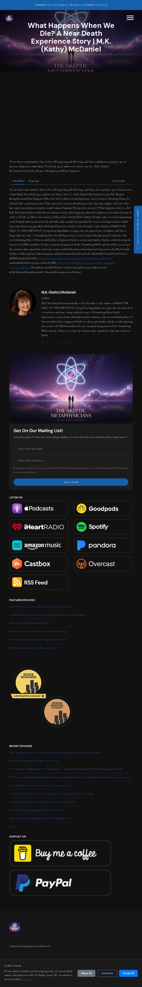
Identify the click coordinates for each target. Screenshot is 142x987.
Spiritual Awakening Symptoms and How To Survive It (36, 810)
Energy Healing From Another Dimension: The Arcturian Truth (40, 785)
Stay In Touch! (71, 482)
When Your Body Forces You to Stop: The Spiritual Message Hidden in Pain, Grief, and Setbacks (55, 752)
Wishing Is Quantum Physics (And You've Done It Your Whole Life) (42, 801)
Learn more (27, 979)
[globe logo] (43, 343)
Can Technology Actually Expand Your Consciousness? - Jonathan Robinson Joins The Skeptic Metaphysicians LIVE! (65, 769)
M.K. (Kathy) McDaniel (58, 292)
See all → (13, 826)
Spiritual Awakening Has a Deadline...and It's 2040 (33, 647)
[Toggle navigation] (130, 18)
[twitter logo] (47, 343)
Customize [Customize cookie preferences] (107, 973)
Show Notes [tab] (18, 180)
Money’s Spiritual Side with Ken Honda (28, 623)
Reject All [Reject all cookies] (86, 973)
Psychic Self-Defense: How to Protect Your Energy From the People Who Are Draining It (51, 793)
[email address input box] (71, 460)
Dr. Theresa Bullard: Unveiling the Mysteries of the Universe (38, 639)
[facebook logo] (60, 343)
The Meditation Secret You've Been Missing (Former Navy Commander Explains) (48, 614)
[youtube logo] (56, 343)
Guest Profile (118, 180)
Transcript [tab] (34, 180)
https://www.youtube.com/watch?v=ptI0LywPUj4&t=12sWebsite (75, 258)
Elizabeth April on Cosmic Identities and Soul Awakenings (37, 631)
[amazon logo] (69, 343)
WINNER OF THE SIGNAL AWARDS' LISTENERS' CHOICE (71, 5)
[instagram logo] (52, 343)
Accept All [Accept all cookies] (128, 973)
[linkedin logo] (65, 343)
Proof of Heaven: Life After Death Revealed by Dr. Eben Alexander (40, 606)
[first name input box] (71, 448)
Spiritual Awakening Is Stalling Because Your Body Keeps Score (39, 818)
